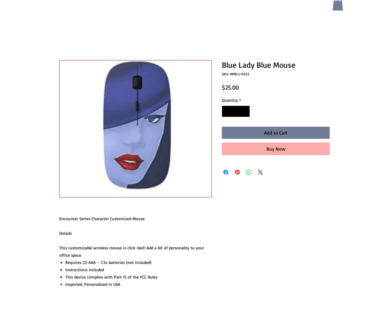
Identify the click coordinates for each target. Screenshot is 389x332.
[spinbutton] (235, 111)
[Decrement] (226, 111)
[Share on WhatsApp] (249, 172)
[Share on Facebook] (225, 172)
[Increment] (245, 111)
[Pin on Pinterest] (237, 172)
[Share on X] (260, 172)
